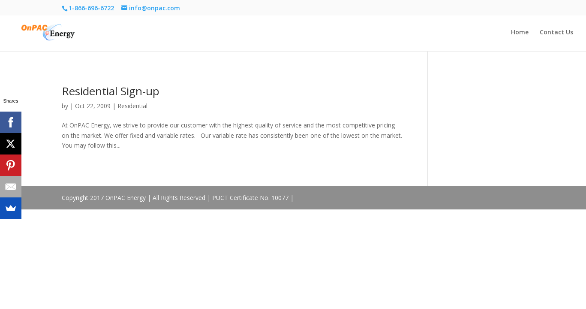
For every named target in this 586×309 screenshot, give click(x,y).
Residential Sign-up (110, 91)
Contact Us (556, 32)
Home (520, 32)
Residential (132, 106)
